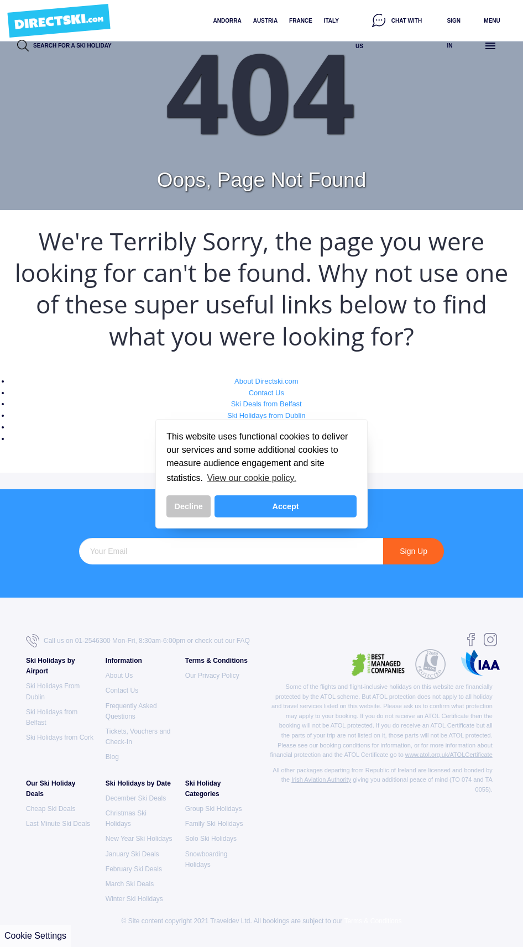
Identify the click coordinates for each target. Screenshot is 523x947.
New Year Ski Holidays (139, 839)
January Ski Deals (132, 854)
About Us (119, 675)
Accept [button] (286, 506)
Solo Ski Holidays (211, 839)
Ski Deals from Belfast (266, 404)
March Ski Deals (130, 884)
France (300, 21)
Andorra (227, 21)
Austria (265, 21)
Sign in (453, 33)
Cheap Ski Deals (50, 809)
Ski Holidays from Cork (59, 737)
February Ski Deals (134, 869)
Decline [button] (189, 506)
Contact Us (266, 393)
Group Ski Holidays (213, 809)
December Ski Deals (136, 798)
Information (124, 661)
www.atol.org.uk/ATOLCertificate (449, 754)
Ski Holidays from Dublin (266, 415)
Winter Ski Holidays (134, 899)
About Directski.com (266, 381)
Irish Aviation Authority (321, 779)
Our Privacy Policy (212, 675)
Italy (331, 21)
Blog (112, 757)
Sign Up (413, 551)
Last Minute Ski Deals (58, 824)
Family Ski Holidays (214, 824)
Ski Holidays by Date (138, 783)
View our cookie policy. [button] (251, 478)
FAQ (243, 641)
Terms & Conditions (216, 661)
